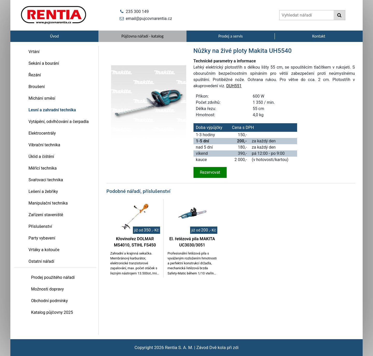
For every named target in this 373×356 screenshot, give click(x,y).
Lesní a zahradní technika (52, 109)
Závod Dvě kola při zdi (217, 347)
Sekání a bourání (43, 63)
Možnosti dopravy (47, 289)
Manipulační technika (48, 203)
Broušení (36, 86)
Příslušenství (40, 226)
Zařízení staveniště (45, 214)
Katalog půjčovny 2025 (52, 312)
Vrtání (34, 51)
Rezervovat (210, 172)
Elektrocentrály (42, 133)
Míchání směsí (41, 98)
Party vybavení (41, 238)
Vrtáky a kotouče (43, 249)
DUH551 (234, 85)
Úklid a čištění (41, 156)
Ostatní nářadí (41, 261)
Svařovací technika (45, 179)
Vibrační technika (44, 144)
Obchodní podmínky (49, 300)
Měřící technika (42, 168)
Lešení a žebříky (43, 191)
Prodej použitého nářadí (53, 277)
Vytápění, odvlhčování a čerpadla (58, 121)
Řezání (34, 74)
